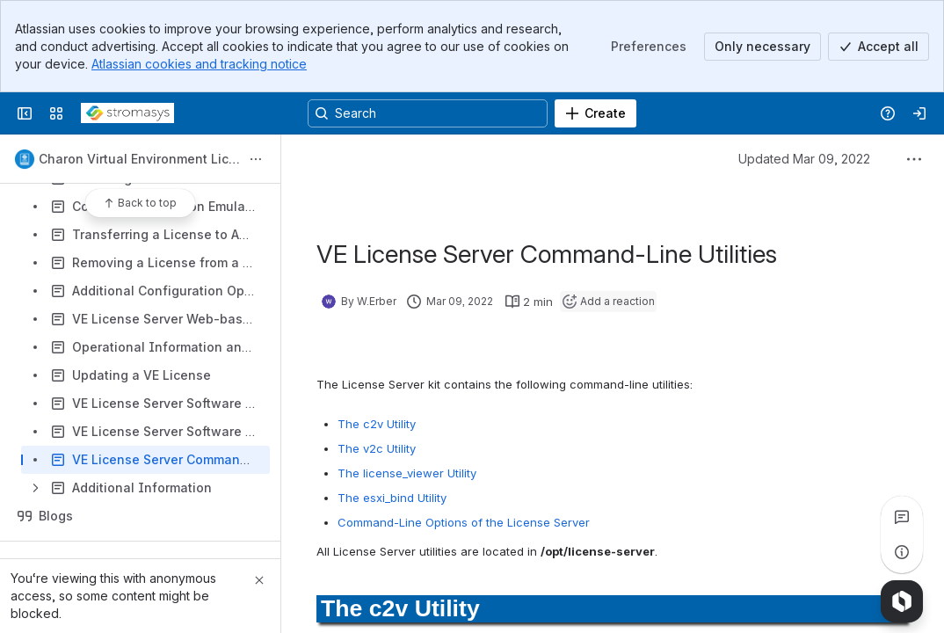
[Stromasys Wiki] (127, 113)
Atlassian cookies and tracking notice (199, 63)
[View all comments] (902, 517)
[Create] (595, 113)
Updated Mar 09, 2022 (804, 158)
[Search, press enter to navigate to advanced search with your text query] (428, 113)
